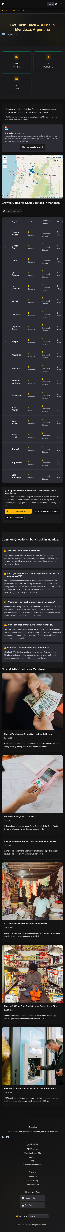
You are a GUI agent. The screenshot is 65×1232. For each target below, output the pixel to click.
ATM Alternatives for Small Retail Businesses (25, 923)
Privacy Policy (32, 1180)
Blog (32, 1160)
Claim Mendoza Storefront (32, 147)
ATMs (60, 221)
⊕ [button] (5, 165)
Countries (9, 11)
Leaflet (40, 196)
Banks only (57, 156)
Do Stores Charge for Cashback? (20, 816)
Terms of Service (32, 1184)
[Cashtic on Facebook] (3, 1136)
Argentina (17, 11)
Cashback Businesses (32, 1164)
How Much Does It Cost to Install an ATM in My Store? (30, 1088)
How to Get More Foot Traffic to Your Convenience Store (31, 1005)
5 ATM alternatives (15, 517)
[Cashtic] (3, 4)
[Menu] (61, 4)
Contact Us (32, 1176)
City (14, 221)
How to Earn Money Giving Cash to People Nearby (28, 733)
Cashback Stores (46, 221)
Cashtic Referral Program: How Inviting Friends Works (30, 840)
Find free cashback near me (18, 510)
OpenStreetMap (50, 196)
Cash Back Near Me (32, 1152)
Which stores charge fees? (46, 510)
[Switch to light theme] (56, 4)
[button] (5, 157)
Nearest (47, 156)
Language (21, 1217)
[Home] (2, 11)
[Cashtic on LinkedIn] (7, 1136)
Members (32, 221)
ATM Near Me (32, 1148)
